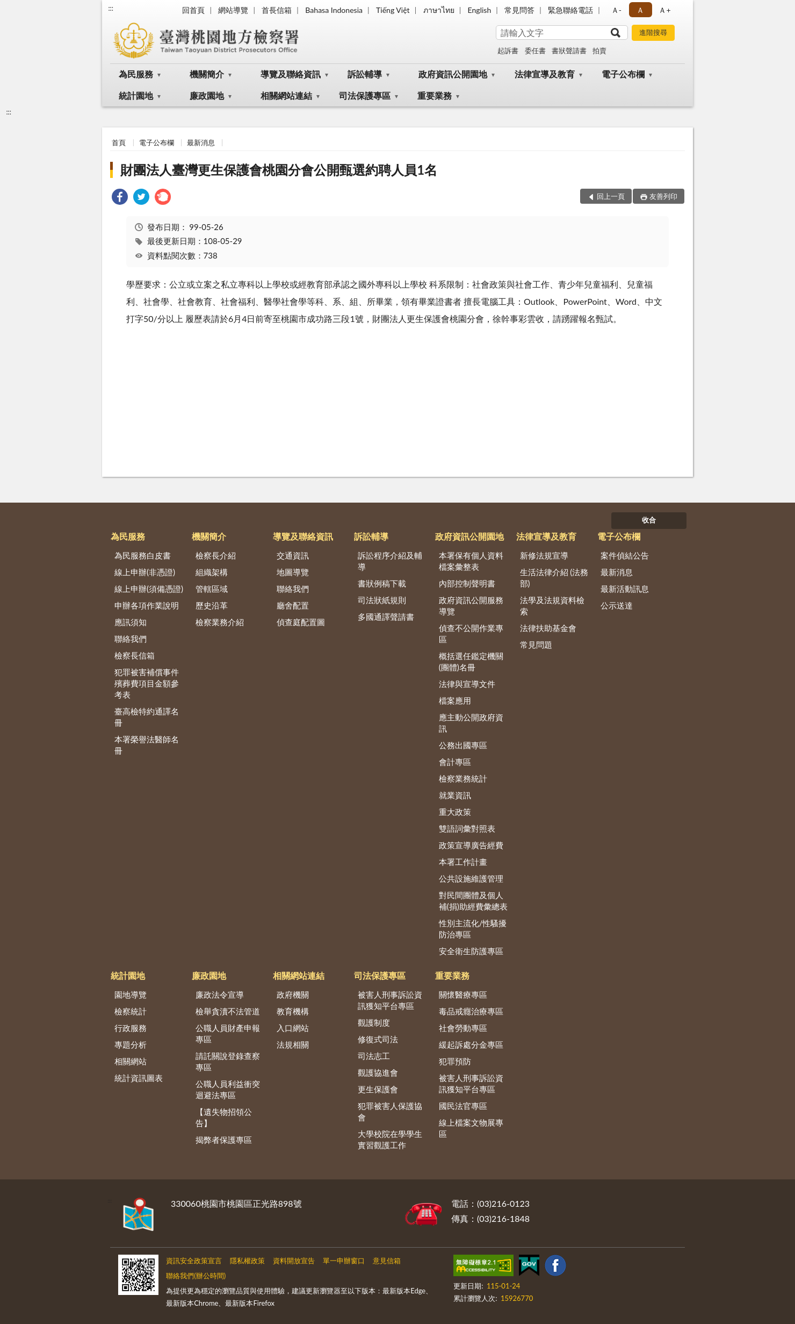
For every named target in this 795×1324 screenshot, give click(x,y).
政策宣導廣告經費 (471, 845)
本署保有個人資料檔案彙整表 (471, 560)
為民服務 (136, 74)
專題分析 (130, 1044)
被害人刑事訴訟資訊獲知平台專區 (390, 1000)
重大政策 (455, 812)
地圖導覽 (293, 572)
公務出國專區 (463, 745)
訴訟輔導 (365, 74)
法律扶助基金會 (548, 628)
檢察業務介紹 (220, 622)
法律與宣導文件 (467, 684)
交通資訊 (293, 555)
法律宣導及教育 (545, 74)
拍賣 (599, 50)
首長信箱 (277, 10)
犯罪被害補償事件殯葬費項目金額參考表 (146, 683)
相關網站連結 (286, 95)
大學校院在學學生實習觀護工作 (390, 1139)
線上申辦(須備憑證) (148, 588)
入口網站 (293, 1028)
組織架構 (212, 572)
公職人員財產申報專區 (228, 1033)
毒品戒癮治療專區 (471, 1011)
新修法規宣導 (544, 555)
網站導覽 (233, 10)
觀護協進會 (378, 1072)
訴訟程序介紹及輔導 (390, 560)
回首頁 (193, 10)
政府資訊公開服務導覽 (471, 605)
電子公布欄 (623, 74)
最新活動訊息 (625, 588)
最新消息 (201, 142)
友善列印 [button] (663, 196)
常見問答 (519, 10)
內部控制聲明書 (467, 583)
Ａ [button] (640, 10)
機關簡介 (207, 74)
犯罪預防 (455, 1061)
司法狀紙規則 (382, 600)
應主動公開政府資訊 (471, 722)
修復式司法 (378, 1039)
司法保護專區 (365, 95)
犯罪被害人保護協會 (390, 1111)
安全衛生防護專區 (471, 951)
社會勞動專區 (463, 1028)
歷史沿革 (212, 605)
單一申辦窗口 (344, 1260)
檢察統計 (130, 1011)
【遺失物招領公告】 (224, 1117)
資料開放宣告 (294, 1260)
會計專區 (455, 762)
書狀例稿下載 (382, 583)
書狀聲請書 (569, 50)
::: (110, 8)
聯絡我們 (130, 638)
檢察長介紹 (216, 555)
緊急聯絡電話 (570, 10)
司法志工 (374, 1056)
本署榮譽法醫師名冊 (146, 744)
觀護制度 (374, 1022)
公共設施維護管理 (471, 878)
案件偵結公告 (625, 555)
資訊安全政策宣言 (194, 1260)
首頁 (119, 142)
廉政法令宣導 (220, 994)
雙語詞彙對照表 (467, 828)
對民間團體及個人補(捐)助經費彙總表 (473, 900)
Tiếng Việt (393, 10)
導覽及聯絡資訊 (291, 74)
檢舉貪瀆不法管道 (228, 1011)
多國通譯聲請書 (386, 616)
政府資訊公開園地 (452, 74)
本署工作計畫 (463, 862)
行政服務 (130, 1028)
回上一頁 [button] (611, 196)
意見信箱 (387, 1260)
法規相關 (293, 1044)
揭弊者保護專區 (224, 1139)
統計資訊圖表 (138, 1078)
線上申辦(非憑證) (144, 572)
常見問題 (536, 644)
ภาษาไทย (438, 10)
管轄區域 (212, 588)
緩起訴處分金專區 (471, 1044)
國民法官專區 (463, 1106)
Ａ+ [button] (664, 10)
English (480, 10)
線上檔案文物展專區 (471, 1128)
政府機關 (293, 994)
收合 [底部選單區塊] (649, 520)
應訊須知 (130, 622)
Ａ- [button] (616, 10)
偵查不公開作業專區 (471, 633)
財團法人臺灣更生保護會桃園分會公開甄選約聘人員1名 (278, 169)
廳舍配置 (293, 605)
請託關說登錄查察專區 (228, 1061)
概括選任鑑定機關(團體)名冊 (471, 661)
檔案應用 (455, 700)
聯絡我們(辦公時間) (196, 1275)
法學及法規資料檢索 (552, 605)
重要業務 (434, 95)
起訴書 (507, 50)
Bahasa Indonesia (334, 10)
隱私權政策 (247, 1260)
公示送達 (617, 605)
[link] (120, 198)
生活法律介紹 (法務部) (554, 577)
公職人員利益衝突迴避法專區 (228, 1089)
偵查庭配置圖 (301, 622)
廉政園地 (207, 95)
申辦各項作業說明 (146, 605)
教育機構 (293, 1011)
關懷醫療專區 (463, 994)
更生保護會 (378, 1089)
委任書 (535, 50)
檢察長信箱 (134, 655)
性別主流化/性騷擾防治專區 (473, 928)
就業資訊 (455, 795)
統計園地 (136, 95)
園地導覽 (130, 994)
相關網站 (130, 1061)
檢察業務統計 (463, 778)
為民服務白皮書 (142, 555)
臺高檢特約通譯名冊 (146, 716)
